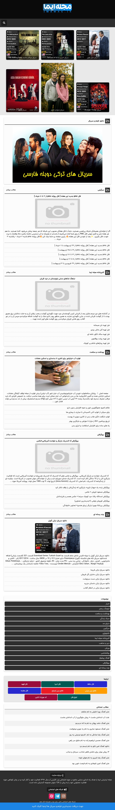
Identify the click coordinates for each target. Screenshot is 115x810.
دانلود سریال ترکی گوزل (57, 520)
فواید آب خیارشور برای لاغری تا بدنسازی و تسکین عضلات (57, 358)
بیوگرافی (106, 663)
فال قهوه (24, 684)
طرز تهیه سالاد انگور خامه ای (98, 334)
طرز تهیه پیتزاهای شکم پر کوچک (97, 343)
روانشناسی (105, 653)
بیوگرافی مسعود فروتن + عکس (97, 492)
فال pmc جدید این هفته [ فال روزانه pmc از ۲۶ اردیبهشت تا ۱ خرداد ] (82, 245)
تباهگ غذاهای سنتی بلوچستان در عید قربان (57, 278)
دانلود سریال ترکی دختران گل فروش (95, 574)
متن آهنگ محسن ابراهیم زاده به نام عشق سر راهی (89, 740)
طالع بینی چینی (90, 691)
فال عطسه (24, 691)
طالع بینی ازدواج (57, 691)
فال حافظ (90, 684)
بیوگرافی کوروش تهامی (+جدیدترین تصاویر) (92, 501)
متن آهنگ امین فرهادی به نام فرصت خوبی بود (90, 763)
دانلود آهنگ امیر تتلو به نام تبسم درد (94, 746)
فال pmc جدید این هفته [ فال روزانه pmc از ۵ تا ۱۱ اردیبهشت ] (84, 259)
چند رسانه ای (104, 668)
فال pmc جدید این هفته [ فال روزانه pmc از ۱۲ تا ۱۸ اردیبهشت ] (84, 254)
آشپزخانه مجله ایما (102, 638)
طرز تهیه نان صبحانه (102, 325)
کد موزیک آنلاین (41, 697)
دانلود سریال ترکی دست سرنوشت (96, 579)
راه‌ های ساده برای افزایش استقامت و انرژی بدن (91, 425)
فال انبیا (57, 684)
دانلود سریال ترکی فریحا (100, 570)
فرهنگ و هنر (104, 608)
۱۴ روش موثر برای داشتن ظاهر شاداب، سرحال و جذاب (87, 752)
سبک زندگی (104, 618)
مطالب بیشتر (11, 190)
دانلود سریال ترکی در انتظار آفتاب (96, 588)
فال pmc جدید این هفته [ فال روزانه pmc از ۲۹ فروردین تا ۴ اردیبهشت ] (81, 263)
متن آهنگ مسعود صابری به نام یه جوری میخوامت (89, 729)
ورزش (107, 648)
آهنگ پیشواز (104, 658)
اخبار (107, 603)
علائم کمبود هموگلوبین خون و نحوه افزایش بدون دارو (88, 407)
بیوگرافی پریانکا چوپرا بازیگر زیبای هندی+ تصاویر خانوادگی (86, 505)
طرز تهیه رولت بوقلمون (100, 338)
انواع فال (74, 697)
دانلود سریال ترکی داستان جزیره (97, 583)
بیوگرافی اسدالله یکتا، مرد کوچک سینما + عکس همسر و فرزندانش (83, 496)
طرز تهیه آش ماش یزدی (100, 330)
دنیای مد (106, 623)
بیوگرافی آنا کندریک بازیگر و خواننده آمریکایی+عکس (57, 441)
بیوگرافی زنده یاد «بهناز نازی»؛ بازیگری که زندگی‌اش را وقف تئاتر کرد (82, 487)
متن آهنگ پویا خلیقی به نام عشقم (95, 712)
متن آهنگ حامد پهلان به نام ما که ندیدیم (92, 723)
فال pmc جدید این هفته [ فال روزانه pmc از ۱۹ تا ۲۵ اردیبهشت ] (84, 250)
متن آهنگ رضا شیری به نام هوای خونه (94, 758)
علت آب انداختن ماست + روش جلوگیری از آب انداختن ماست (84, 717)
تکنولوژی (106, 633)
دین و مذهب (104, 643)
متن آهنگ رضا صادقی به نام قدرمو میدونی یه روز (89, 735)
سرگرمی (106, 628)
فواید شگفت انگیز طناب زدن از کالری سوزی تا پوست (89, 416)
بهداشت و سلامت (102, 613)
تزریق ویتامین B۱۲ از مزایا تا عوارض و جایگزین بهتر (89, 421)
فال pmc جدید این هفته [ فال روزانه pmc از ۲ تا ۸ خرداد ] (57, 196)
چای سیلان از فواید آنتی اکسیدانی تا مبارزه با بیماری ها (88, 412)
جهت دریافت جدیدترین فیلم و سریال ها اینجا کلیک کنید (57, 806)
